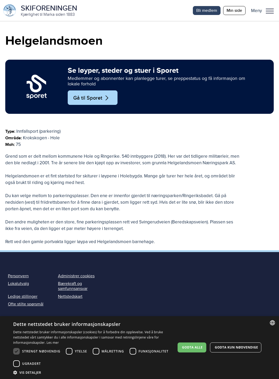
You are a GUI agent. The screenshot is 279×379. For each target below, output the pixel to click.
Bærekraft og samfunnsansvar (72, 286)
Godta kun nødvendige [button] (236, 347)
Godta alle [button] (192, 347)
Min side (234, 10)
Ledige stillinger (22, 296)
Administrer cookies (76, 276)
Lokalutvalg (18, 283)
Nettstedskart (70, 296)
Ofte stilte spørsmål (25, 304)
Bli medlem (206, 10)
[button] (264, 10)
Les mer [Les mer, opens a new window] (53, 342)
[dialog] (139, 347)
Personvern (18, 276)
